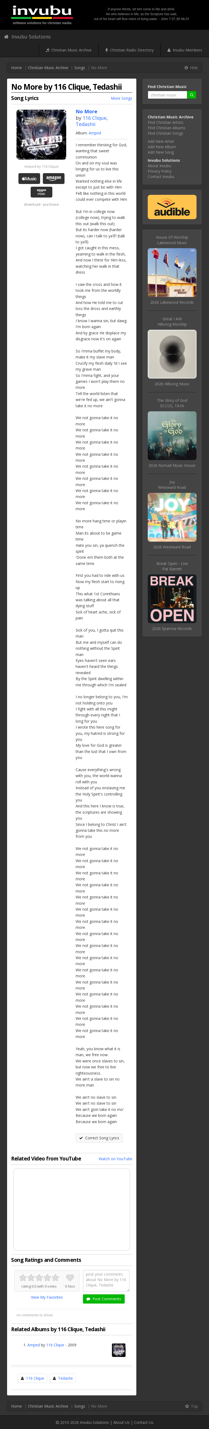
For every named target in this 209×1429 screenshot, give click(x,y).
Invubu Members (185, 50)
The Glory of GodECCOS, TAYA (172, 403)
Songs (79, 67)
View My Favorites (47, 1297)
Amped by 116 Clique (41, 166)
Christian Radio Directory (129, 50)
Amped (95, 132)
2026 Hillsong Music (172, 383)
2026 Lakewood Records (172, 302)
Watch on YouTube (115, 1158)
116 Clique (95, 118)
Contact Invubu (161, 176)
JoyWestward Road (172, 484)
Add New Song (161, 152)
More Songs (121, 98)
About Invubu (159, 165)
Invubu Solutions (27, 36)
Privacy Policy (160, 171)
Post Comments (103, 1298)
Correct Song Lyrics (99, 1137)
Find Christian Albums (166, 127)
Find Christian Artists (166, 122)
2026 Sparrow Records (172, 628)
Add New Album (162, 146)
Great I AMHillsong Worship (172, 321)
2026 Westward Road (172, 546)
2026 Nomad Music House (172, 465)
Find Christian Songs (165, 133)
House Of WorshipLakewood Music (172, 240)
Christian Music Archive (69, 50)
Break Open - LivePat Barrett (172, 566)
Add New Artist (161, 141)
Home (16, 67)
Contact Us (143, 1422)
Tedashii (85, 124)
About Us (121, 1422)
